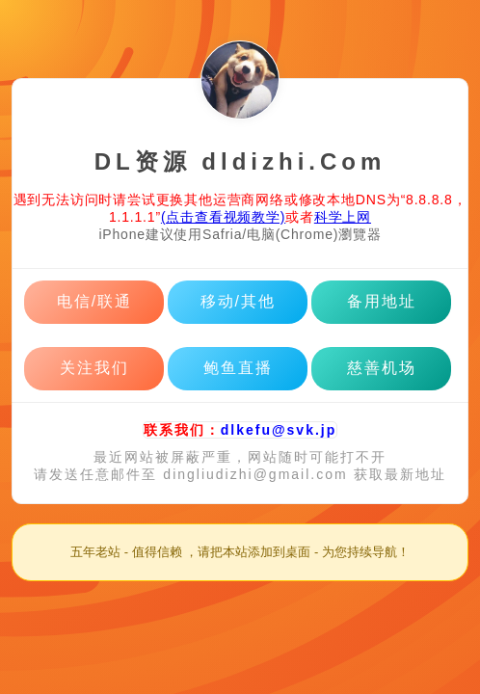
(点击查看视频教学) (223, 217)
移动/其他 (238, 301)
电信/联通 (94, 301)
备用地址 (381, 301)
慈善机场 (381, 368)
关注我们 (94, 368)
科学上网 (342, 217)
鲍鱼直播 (238, 368)
